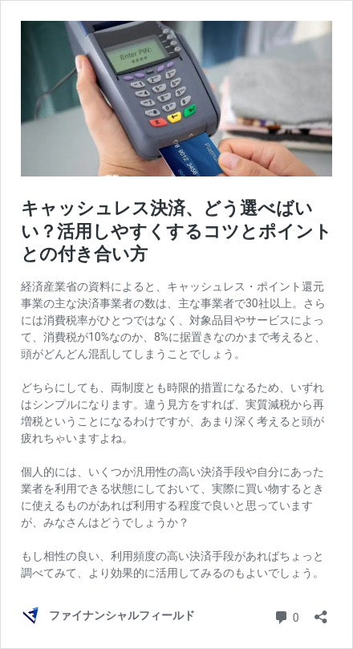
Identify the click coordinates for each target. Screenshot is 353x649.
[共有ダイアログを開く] (321, 611)
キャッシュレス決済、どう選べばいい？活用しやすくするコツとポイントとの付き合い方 (176, 231)
